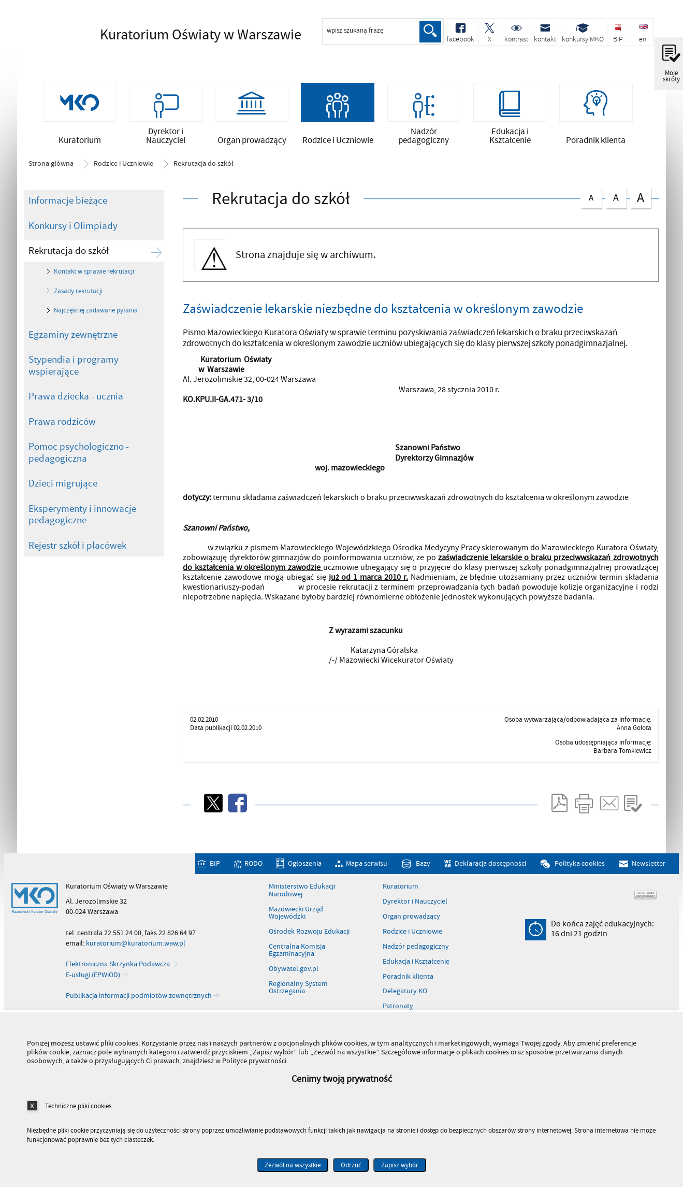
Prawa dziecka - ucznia (75, 404)
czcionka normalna (590, 203)
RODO (253, 871)
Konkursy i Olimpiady (73, 233)
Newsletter (648, 871)
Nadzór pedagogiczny (416, 953)
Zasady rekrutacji (78, 298)
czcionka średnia (615, 203)
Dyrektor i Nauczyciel (415, 909)
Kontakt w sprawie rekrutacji (94, 279)
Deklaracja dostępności (490, 871)
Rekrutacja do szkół (203, 171)
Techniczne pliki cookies (78, 1106)
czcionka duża (640, 204)
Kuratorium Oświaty (183, 34)
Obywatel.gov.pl (293, 976)
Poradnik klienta (408, 984)
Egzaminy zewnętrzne (73, 342)
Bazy (423, 871)
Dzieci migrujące (62, 491)
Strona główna (51, 171)
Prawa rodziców (62, 429)
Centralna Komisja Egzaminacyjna (297, 957)
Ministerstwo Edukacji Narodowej (302, 898)
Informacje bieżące (67, 208)
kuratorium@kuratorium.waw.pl (135, 951)
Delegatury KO (405, 999)
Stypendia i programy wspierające (73, 373)
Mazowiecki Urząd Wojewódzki (296, 920)
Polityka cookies (580, 871)
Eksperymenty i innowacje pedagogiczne (82, 522)
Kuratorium (400, 894)
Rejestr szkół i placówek (77, 553)
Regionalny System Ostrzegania (298, 995)
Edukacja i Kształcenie (416, 969)
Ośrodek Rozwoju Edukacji (309, 938)
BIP (215, 871)
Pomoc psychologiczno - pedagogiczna (78, 460)
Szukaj (430, 31)
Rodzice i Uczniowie (123, 171)
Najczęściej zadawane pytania (96, 318)
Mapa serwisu (366, 871)
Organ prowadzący (411, 924)
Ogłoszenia (305, 871)
